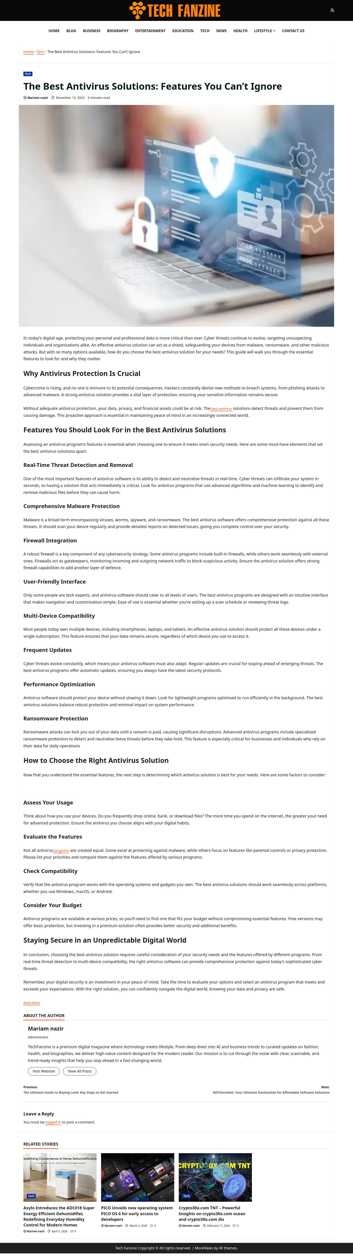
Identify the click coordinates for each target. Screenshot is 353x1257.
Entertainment (150, 30)
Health (240, 30)
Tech (205, 30)
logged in (53, 1125)
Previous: (99, 1092)
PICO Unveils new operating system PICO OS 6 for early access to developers (137, 1217)
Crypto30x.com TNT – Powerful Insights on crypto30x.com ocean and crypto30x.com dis (212, 1217)
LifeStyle (263, 30)
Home (54, 30)
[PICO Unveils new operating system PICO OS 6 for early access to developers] (137, 1181)
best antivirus (223, 408)
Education (183, 30)
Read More (33, 1002)
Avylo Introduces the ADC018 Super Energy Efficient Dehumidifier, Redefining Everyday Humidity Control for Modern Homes (59, 1220)
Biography (118, 30)
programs (63, 850)
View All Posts (82, 1071)
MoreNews (204, 1251)
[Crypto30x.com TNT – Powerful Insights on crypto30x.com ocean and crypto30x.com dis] (215, 1181)
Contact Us (293, 30)
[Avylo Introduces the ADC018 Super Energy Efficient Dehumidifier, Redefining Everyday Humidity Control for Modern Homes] (60, 1181)
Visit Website (45, 1071)
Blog (71, 30)
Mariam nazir (37, 97)
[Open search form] (332, 10)
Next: (253, 1092)
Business (91, 30)
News (221, 30)
